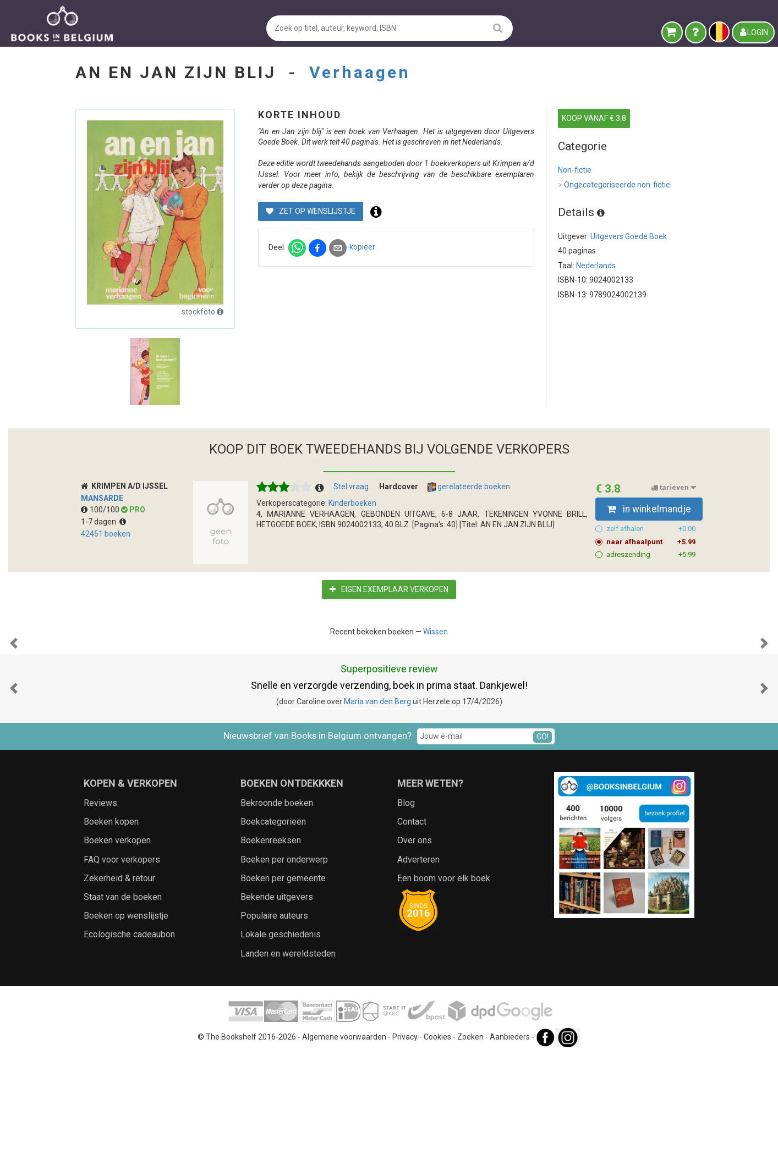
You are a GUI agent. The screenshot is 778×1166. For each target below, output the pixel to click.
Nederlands (596, 265)
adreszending (651, 555)
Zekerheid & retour (119, 988)
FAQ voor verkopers (122, 969)
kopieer (362, 246)
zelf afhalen (651, 529)
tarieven (673, 488)
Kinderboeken (352, 503)
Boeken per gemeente (283, 988)
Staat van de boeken (123, 1007)
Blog (406, 913)
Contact (411, 931)
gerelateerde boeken (469, 487)
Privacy (405, 1146)
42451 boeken (105, 533)
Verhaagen (359, 72)
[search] (498, 27)
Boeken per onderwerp (284, 969)
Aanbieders (510, 1146)
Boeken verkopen (117, 950)
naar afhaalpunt (651, 542)
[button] (14, 698)
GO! (542, 846)
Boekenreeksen (270, 950)
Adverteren (418, 969)
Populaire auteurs (274, 1025)
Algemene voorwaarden (344, 1146)
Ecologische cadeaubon (129, 1044)
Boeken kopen (111, 931)
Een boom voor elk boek (443, 988)
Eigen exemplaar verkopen (389, 589)
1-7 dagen (103, 521)
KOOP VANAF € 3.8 (594, 118)
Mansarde (102, 498)
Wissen (435, 631)
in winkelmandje (649, 509)
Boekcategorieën (273, 931)
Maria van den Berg (377, 811)
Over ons (414, 950)
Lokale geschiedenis (280, 1044)
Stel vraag (351, 486)
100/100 (101, 509)
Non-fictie (574, 169)
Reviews (100, 913)
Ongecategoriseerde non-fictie (614, 185)
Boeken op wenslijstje (126, 1025)
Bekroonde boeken (276, 913)
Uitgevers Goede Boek (628, 236)
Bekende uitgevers (276, 1007)
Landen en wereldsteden (288, 1063)
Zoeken (470, 1146)
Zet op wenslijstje (310, 211)
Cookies (437, 1146)
